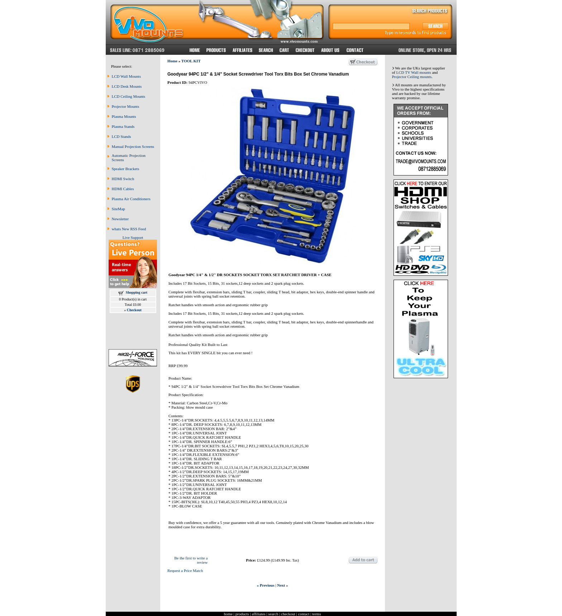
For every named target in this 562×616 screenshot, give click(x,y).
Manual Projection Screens (133, 146)
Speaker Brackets (125, 169)
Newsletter (120, 219)
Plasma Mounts (124, 116)
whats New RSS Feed (129, 229)
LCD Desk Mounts (127, 86)
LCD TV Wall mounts (413, 72)
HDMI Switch (123, 179)
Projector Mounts (125, 106)
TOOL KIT (191, 61)
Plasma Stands (123, 126)
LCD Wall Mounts (126, 76)
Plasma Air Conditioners (131, 199)
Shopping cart (136, 292)
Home (172, 61)
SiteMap (118, 209)
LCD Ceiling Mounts (129, 96)
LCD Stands (121, 136)
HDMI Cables (123, 189)
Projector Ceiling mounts (412, 76)
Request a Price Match (185, 570)
